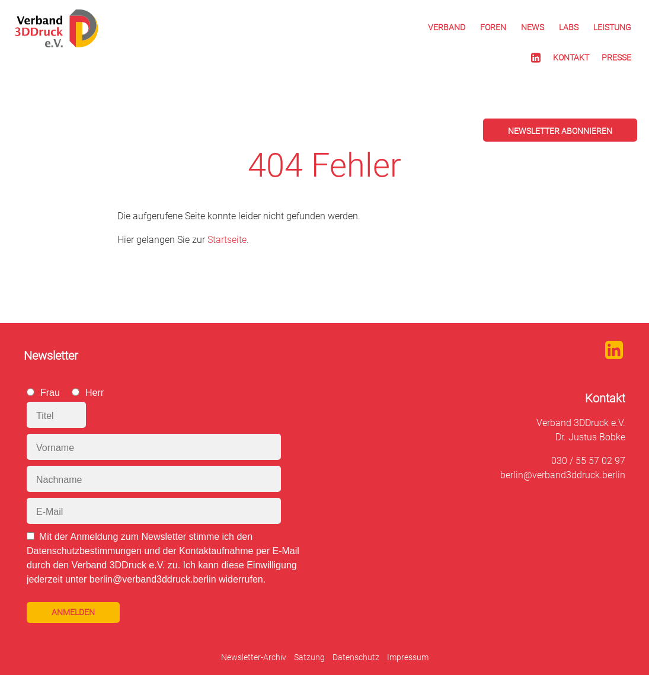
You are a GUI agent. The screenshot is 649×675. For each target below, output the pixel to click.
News (532, 27)
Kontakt (571, 57)
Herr (94, 393)
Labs (568, 27)
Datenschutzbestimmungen (84, 551)
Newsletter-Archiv (253, 657)
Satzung (309, 657)
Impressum (408, 657)
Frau (50, 393)
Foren (493, 27)
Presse (616, 57)
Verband (446, 27)
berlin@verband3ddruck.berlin (562, 475)
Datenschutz (356, 657)
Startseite (227, 239)
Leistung (612, 27)
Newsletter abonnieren (560, 131)
